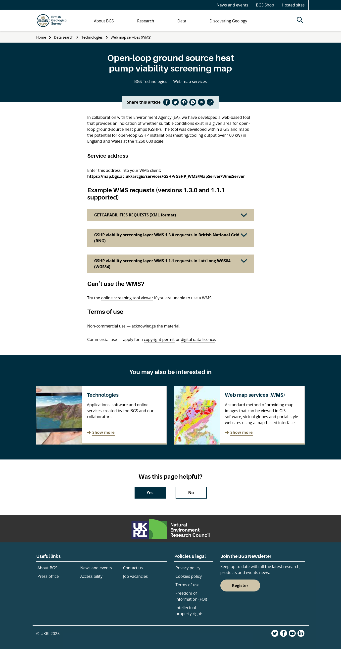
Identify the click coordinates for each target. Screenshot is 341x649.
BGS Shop (265, 5)
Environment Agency (152, 117)
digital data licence (198, 339)
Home (41, 37)
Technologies (92, 37)
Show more (103, 432)
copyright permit (159, 339)
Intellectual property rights (189, 610)
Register (240, 585)
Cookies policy (189, 576)
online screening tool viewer (127, 298)
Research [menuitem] (145, 21)
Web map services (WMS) (131, 37)
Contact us (133, 568)
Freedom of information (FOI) (191, 596)
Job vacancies (135, 576)
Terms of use (188, 584)
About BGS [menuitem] (104, 21)
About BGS (47, 568)
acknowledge (144, 326)
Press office (48, 576)
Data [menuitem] (181, 21)
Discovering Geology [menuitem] (228, 21)
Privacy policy (188, 568)
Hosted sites (293, 5)
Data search (63, 37)
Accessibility (91, 576)
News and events (232, 5)
